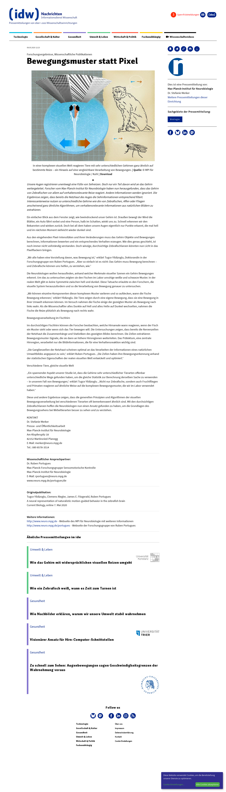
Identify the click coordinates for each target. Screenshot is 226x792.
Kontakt (118, 737)
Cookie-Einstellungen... (173, 784)
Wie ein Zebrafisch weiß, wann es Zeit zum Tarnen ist (74, 588)
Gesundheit (72, 37)
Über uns (118, 724)
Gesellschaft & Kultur (46, 37)
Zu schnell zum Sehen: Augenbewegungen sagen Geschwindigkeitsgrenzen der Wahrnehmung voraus (91, 668)
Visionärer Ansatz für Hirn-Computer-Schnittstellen (72, 639)
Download (106, 174)
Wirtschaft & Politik (122, 37)
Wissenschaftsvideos (180, 37)
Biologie (175, 119)
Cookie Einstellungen (123, 741)
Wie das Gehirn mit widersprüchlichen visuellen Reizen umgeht (81, 562)
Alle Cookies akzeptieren (207, 784)
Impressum (119, 728)
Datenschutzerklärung (124, 732)
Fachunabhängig (149, 37)
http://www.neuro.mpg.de (42, 521)
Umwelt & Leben (96, 37)
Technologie (19, 37)
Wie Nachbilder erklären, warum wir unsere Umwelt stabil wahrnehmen (88, 614)
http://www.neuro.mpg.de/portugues (48, 525)
